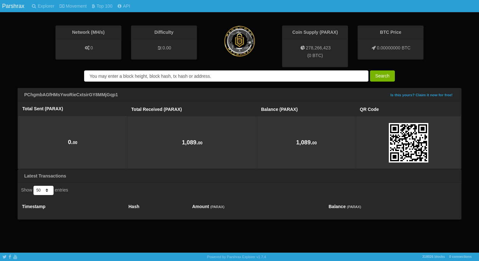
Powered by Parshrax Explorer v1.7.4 (236, 257)
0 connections (460, 256)
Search (382, 75)
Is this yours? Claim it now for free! (421, 95)
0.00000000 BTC (393, 47)
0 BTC (315, 55)
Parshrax (13, 6)
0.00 (167, 47)
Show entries (44, 190)
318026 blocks (433, 256)
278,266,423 (318, 47)
